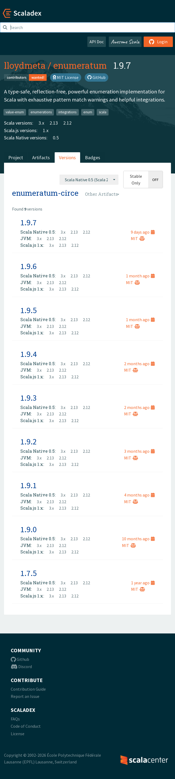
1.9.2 (28, 441)
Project (15, 157)
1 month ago (140, 275)
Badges (92, 157)
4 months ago (139, 495)
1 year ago (143, 582)
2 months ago (139, 363)
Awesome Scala (125, 41)
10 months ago (138, 538)
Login (158, 41)
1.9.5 (28, 310)
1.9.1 (28, 485)
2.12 (67, 123)
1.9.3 (28, 398)
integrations (67, 112)
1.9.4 (28, 354)
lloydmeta (25, 65)
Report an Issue (25, 696)
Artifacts (41, 157)
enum (87, 112)
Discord (21, 666)
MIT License (66, 77)
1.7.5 (28, 573)
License (17, 733)
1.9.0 (28, 529)
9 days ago (143, 232)
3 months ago (139, 451)
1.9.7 (28, 222)
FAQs (15, 719)
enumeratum (80, 65)
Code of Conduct (26, 726)
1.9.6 (28, 266)
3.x (41, 123)
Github (20, 659)
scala (102, 112)
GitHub (96, 77)
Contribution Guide (28, 689)
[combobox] (88, 180)
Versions (67, 157)
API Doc (97, 41)
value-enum (15, 112)
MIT (138, 238)
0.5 (56, 138)
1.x (46, 130)
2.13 (54, 123)
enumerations (41, 112)
